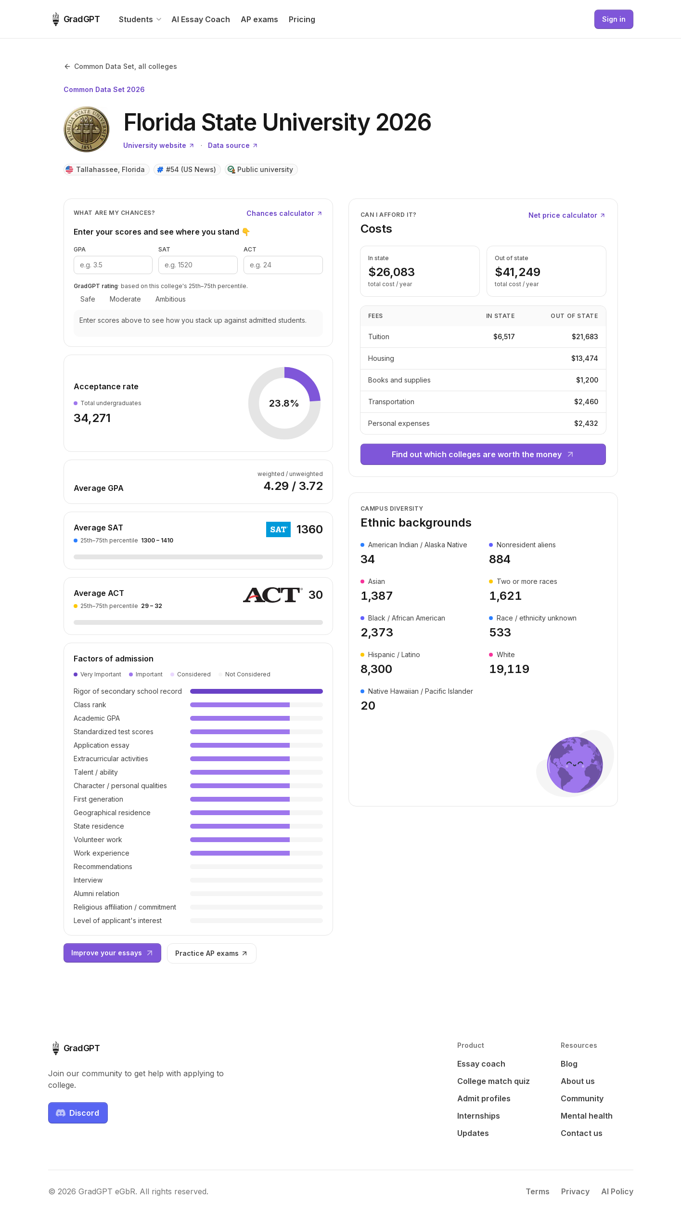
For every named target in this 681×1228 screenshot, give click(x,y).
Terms (538, 1191)
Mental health (587, 1116)
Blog (569, 1064)
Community (582, 1098)
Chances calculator (284, 213)
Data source (233, 145)
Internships (478, 1116)
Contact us (582, 1133)
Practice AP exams (211, 953)
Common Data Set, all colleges (120, 66)
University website (159, 145)
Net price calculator (567, 215)
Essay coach (481, 1064)
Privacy (575, 1191)
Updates (473, 1133)
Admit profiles (484, 1098)
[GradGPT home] (74, 19)
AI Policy (617, 1191)
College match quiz (493, 1081)
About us (578, 1081)
